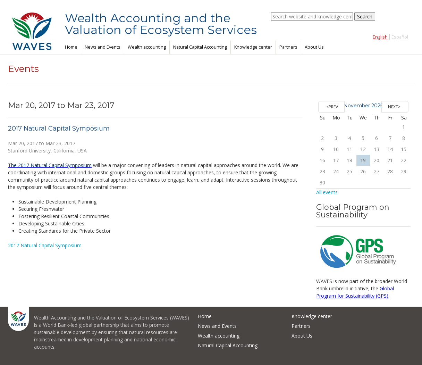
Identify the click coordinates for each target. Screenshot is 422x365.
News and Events (102, 47)
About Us (314, 47)
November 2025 (363, 105)
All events (327, 192)
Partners (288, 47)
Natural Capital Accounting (200, 47)
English (380, 37)
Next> (394, 107)
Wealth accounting (147, 47)
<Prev (332, 107)
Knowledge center (253, 47)
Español (399, 37)
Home (71, 47)
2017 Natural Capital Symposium (59, 128)
